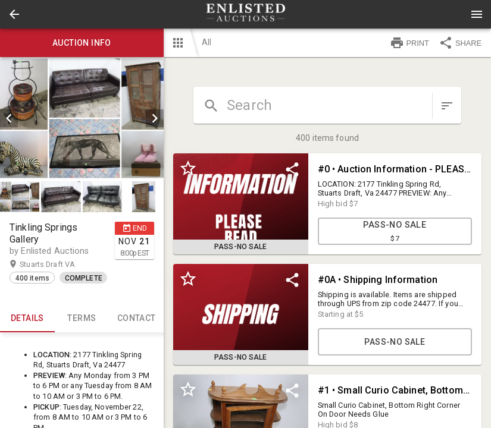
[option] (82, 118)
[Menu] (476, 14)
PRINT (409, 43)
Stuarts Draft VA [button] (59, 264)
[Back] (14, 14)
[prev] (9, 118)
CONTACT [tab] (136, 318)
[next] (155, 118)
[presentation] (246, 14)
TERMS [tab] (82, 318)
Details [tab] (27, 318)
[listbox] (82, 118)
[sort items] (447, 106)
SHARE (460, 43)
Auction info (82, 43)
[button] (14, 14)
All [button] (206, 42)
